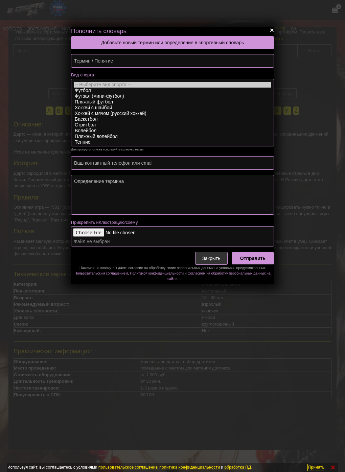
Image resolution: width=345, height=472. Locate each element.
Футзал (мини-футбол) (172, 96)
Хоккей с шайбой (172, 108)
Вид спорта (82, 75)
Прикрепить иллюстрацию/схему (104, 222)
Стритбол (172, 125)
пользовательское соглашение (128, 467)
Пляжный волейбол (172, 136)
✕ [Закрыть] (333, 467)
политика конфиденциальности (189, 467)
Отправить (253, 258)
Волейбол (172, 131)
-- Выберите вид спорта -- (172, 85)
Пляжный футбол (172, 102)
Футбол (172, 90)
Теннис (172, 142)
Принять (316, 467)
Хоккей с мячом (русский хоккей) (172, 113)
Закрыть (211, 258)
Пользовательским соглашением (101, 273)
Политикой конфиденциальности (157, 273)
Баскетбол (172, 119)
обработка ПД (237, 467)
